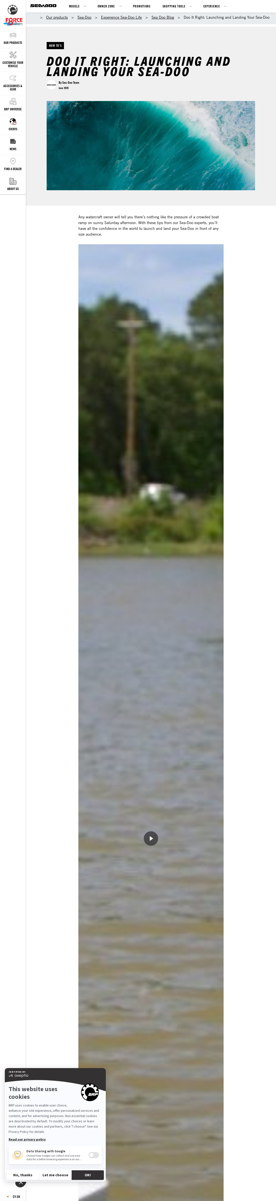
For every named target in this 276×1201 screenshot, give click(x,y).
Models (74, 6)
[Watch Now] (151, 838)
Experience (211, 6)
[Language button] (13, 1197)
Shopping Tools (174, 6)
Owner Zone (106, 6)
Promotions (142, 6)
